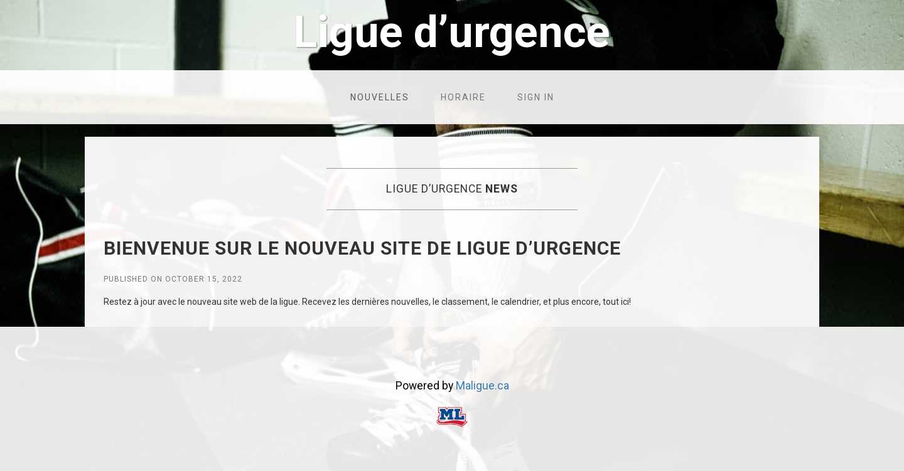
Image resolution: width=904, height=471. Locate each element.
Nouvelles (379, 97)
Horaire (463, 97)
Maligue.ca (482, 385)
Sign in (535, 97)
